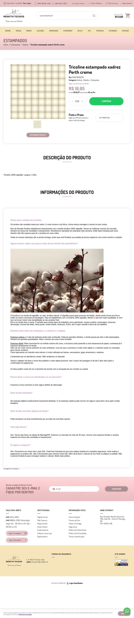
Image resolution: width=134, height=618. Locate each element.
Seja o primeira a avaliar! (79, 83)
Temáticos (100, 31)
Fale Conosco (114, 3)
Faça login (27, 3)
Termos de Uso (74, 520)
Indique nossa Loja (44, 533)
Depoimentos (127, 3)
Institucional (43, 510)
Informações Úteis (77, 510)
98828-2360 (44, 3)
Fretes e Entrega (75, 523)
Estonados (113, 31)
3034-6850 (61, 3)
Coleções (40, 31)
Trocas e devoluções (76, 536)
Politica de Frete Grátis (77, 530)
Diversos (125, 31)
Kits (89, 31)
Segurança (73, 527)
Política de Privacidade (77, 533)
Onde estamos (42, 530)
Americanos (53, 31)
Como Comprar (74, 517)
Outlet (80, 31)
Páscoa (18, 31)
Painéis (29, 31)
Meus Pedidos (96, 3)
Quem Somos (80, 3)
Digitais (8, 31)
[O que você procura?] (94, 16)
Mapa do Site (42, 523)
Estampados (67, 31)
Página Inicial (42, 517)
